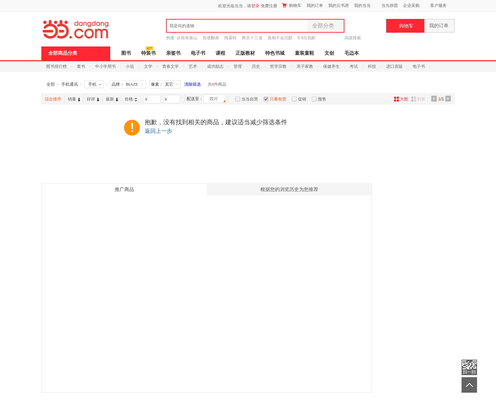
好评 (93, 99)
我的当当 (362, 5)
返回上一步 (158, 131)
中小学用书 (105, 66)
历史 (256, 66)
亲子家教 (305, 66)
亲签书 (173, 53)
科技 (372, 66)
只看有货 (278, 99)
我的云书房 (338, 5)
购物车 (291, 5)
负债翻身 (211, 37)
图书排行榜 (56, 66)
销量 (74, 99)
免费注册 (269, 5)
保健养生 (331, 66)
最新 (112, 99)
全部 (50, 84)
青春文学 (170, 66)
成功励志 (215, 66)
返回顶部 (469, 385)
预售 (322, 99)
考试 (354, 66)
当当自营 (249, 99)
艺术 (193, 66)
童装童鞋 (304, 53)
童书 (81, 66)
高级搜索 (352, 37)
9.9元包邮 (307, 37)
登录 (255, 5)
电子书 (198, 53)
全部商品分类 (62, 53)
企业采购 (411, 5)
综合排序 (53, 99)
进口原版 (394, 66)
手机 (95, 84)
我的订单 (315, 5)
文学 (148, 66)
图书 (126, 53)
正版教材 (245, 53)
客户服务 (438, 5)
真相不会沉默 (280, 37)
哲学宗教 (278, 66)
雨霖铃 (230, 37)
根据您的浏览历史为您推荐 (289, 189)
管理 (238, 66)
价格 (131, 99)
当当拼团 (389, 5)
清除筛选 (192, 84)
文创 (329, 53)
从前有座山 (187, 37)
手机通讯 (69, 84)
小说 (130, 66)
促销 (302, 99)
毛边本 (351, 53)
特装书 (148, 53)
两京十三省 (252, 37)
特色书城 (275, 53)
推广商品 (124, 189)
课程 (220, 53)
